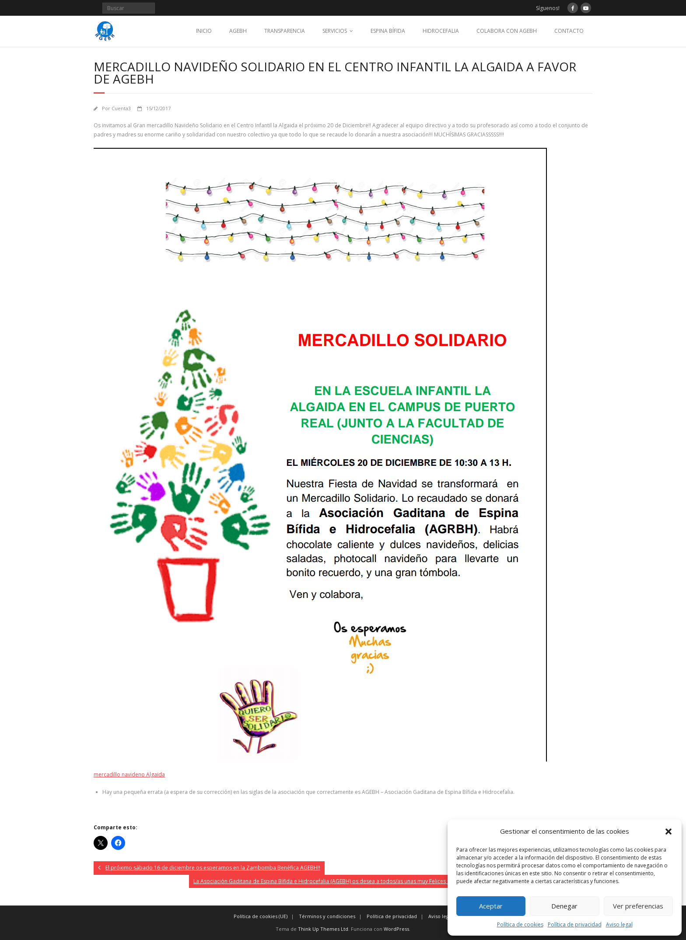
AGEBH (238, 31)
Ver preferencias (638, 906)
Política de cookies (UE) (260, 916)
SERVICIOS (334, 31)
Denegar (564, 906)
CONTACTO (569, 31)
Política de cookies (520, 924)
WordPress (396, 929)
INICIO (204, 31)
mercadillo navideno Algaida (129, 774)
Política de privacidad (575, 924)
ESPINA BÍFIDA (388, 31)
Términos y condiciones (327, 916)
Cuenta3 (121, 108)
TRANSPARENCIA (284, 31)
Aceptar (491, 906)
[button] (668, 831)
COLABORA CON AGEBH (506, 31)
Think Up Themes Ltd (323, 929)
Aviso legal (619, 924)
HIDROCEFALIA (441, 31)
